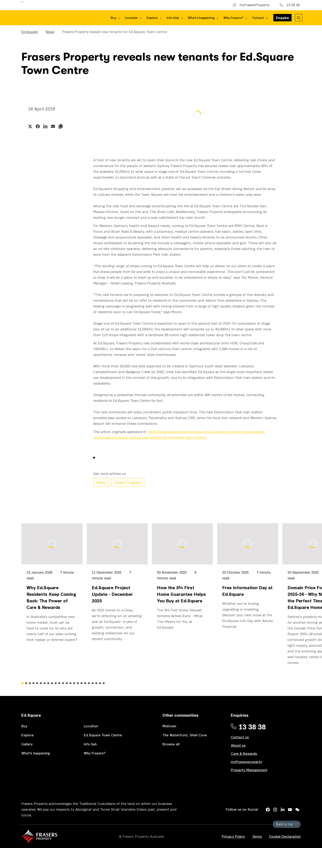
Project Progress (128, 482)
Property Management (249, 769)
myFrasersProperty (251, 4)
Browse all (170, 743)
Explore (27, 734)
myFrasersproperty (246, 761)
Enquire (282, 18)
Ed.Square (29, 31)
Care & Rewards (244, 753)
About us (238, 745)
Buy (24, 725)
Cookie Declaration (285, 836)
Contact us (240, 737)
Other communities (180, 715)
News (50, 31)
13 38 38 (290, 4)
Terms (257, 836)
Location (91, 725)
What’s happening (35, 753)
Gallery (27, 743)
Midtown (169, 725)
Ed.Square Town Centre (103, 734)
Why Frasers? (95, 753)
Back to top (286, 824)
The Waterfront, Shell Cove (184, 734)
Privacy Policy (233, 836)
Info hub (90, 743)
